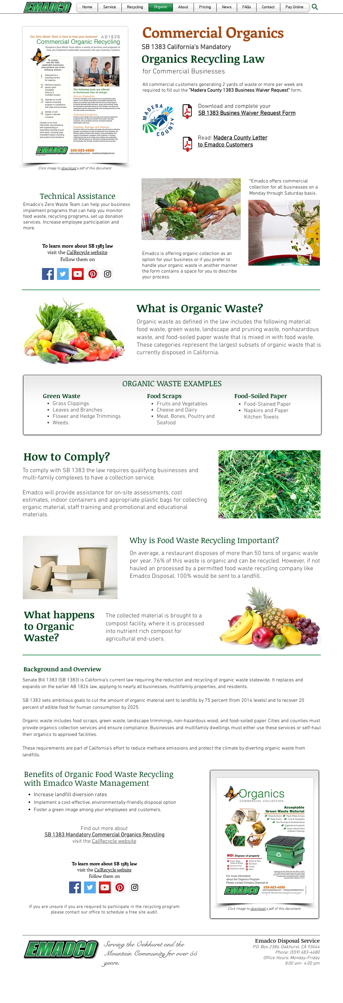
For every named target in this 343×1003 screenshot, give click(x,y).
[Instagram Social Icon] (108, 274)
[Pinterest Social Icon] (93, 274)
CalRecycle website (87, 252)
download (69, 168)
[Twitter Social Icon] (63, 274)
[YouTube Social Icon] (78, 274)
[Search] (315, 6)
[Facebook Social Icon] (48, 274)
